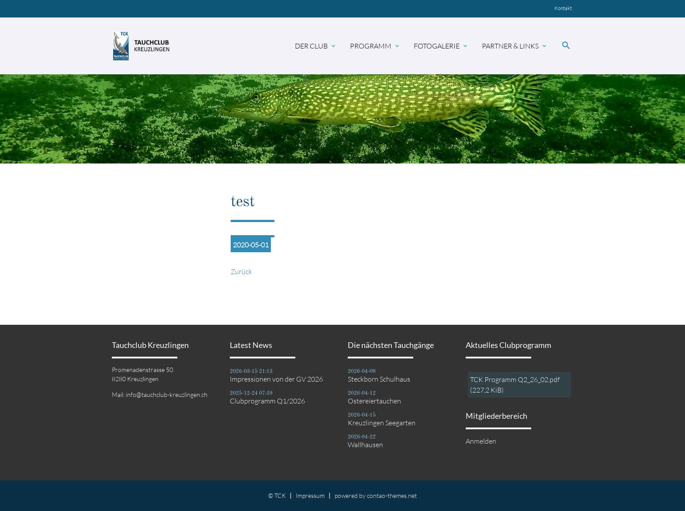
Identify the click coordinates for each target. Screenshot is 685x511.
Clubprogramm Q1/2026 (267, 400)
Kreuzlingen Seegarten (381, 422)
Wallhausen (365, 444)
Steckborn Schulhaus (379, 378)
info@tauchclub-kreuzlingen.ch (167, 394)
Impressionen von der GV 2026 (276, 378)
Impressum (310, 495)
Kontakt (563, 8)
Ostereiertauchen (374, 400)
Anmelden (481, 441)
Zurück (241, 271)
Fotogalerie (441, 46)
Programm (375, 46)
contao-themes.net (392, 495)
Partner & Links (515, 46)
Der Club (316, 46)
